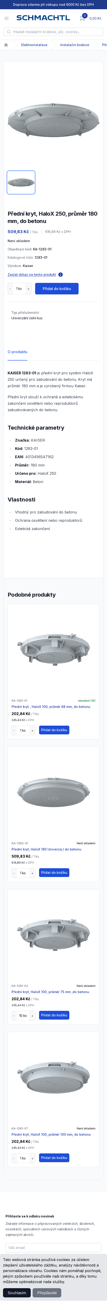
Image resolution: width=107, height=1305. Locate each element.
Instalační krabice (74, 45)
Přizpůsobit (47, 1292)
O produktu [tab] (17, 351)
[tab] (21, 182)
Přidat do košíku (57, 288)
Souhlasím (17, 1292)
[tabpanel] (53, 120)
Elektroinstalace (34, 45)
